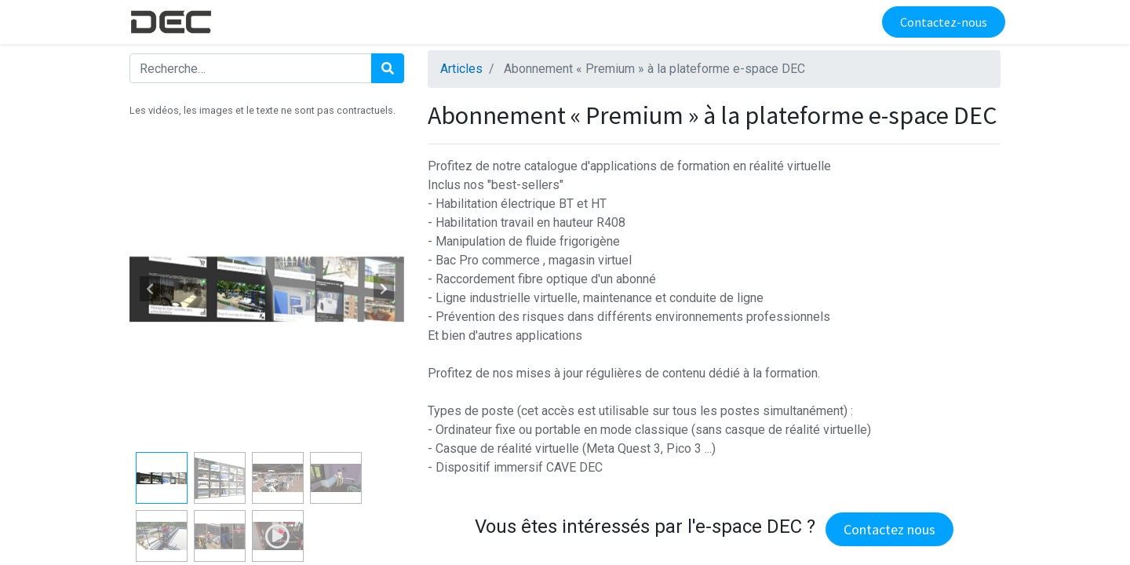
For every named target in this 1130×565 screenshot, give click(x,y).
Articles (461, 68)
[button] (150, 289)
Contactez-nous (938, 22)
